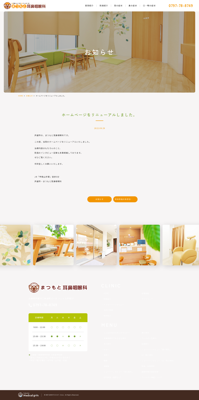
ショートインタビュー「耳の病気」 (119, 371)
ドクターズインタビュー (114, 304)
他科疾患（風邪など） (113, 377)
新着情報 (145, 293)
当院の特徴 (108, 310)
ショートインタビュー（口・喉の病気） (158, 360)
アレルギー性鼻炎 (149, 338)
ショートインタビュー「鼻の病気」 (156, 349)
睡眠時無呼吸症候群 (150, 371)
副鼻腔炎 (145, 344)
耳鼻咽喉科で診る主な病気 (115, 338)
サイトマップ (147, 299)
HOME (20, 96)
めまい (106, 349)
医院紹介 (107, 315)
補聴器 (106, 366)
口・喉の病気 (147, 355)
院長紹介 (107, 299)
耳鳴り (106, 355)
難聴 (105, 360)
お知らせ (29, 96)
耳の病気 (107, 344)
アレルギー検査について (152, 377)
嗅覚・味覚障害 (148, 366)
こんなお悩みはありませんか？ (117, 332)
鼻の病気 (145, 332)
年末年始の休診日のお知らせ (126, 199)
